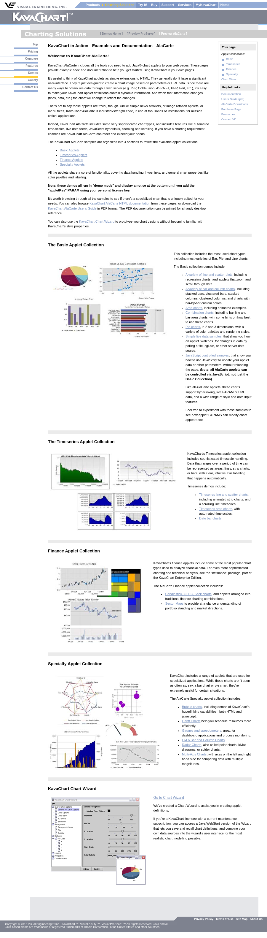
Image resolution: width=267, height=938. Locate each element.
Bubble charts (192, 707)
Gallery (33, 80)
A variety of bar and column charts (210, 289)
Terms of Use (225, 918)
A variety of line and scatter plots (209, 274)
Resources (228, 114)
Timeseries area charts (215, 509)
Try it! (142, 5)
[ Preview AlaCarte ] (173, 33)
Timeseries (233, 64)
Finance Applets (71, 159)
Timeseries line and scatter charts (223, 494)
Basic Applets (69, 150)
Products (93, 5)
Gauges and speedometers (201, 730)
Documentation (231, 94)
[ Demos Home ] (111, 33)
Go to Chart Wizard (168, 798)
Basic (229, 59)
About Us (256, 918)
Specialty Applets (72, 164)
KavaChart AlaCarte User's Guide (72, 208)
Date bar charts (210, 518)
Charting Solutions (119, 5)
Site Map (241, 918)
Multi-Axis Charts (194, 754)
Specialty (232, 74)
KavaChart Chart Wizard (96, 221)
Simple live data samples (204, 336)
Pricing (33, 51)
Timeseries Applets (73, 155)
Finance (231, 69)
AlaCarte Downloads (234, 104)
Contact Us (30, 87)
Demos (33, 73)
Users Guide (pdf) (232, 99)
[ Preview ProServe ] (141, 33)
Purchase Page (231, 109)
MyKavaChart (206, 5)
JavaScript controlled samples (207, 355)
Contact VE (228, 119)
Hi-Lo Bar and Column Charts (203, 740)
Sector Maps (174, 603)
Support (168, 5)
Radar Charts (191, 745)
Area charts (194, 308)
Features (31, 65)
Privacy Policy (203, 918)
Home (225, 5)
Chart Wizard (230, 79)
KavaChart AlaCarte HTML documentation (119, 203)
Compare (31, 58)
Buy (154, 5)
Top (35, 44)
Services (184, 5)
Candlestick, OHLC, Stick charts (188, 594)
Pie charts (193, 327)
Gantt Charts (191, 721)
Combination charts (200, 312)
